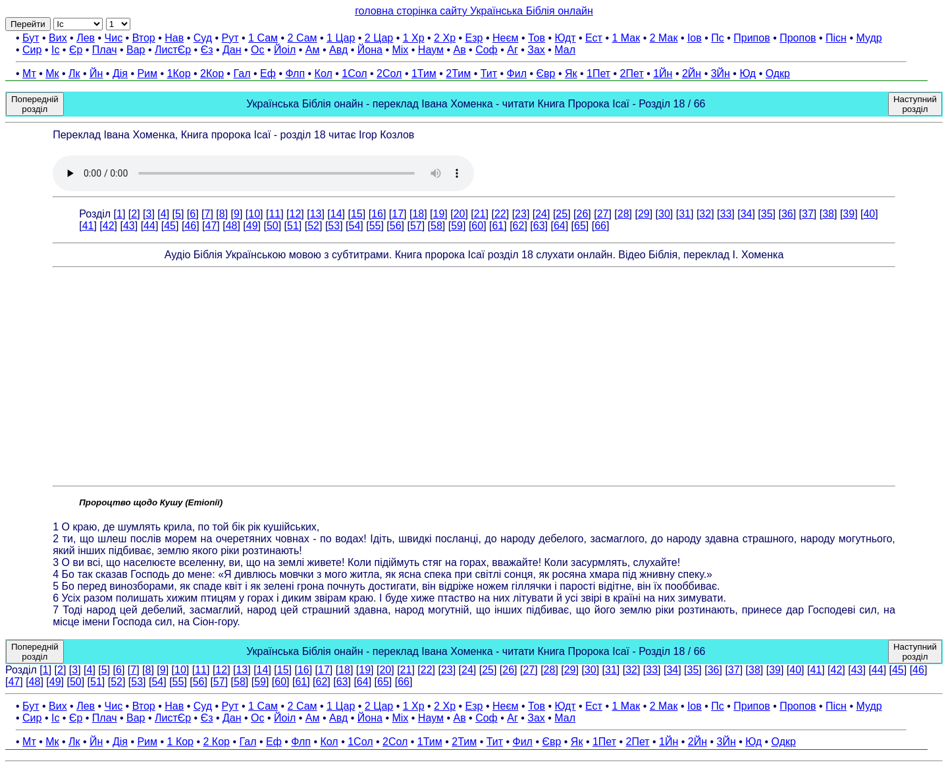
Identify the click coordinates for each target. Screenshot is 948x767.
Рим (147, 73)
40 (869, 213)
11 (274, 213)
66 (600, 225)
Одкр (778, 73)
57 (416, 225)
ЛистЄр (173, 49)
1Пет (598, 73)
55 (375, 225)
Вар (135, 49)
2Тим (458, 73)
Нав (174, 37)
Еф (268, 73)
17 (398, 213)
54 (354, 225)
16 (377, 213)
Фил (517, 73)
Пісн (836, 37)
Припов (751, 37)
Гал (242, 73)
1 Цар (341, 37)
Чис (114, 37)
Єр (75, 49)
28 (623, 213)
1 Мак (626, 37)
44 (149, 225)
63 (539, 225)
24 (541, 213)
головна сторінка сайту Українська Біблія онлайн (474, 10)
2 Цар (379, 37)
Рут (230, 37)
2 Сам (302, 37)
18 (418, 213)
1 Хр (414, 37)
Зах (536, 49)
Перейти (28, 24)
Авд (338, 49)
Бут (30, 37)
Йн (96, 73)
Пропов (797, 37)
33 (725, 213)
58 (436, 225)
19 (439, 213)
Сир (31, 49)
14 (336, 213)
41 (88, 225)
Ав (459, 49)
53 (334, 225)
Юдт (564, 37)
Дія (120, 73)
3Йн (720, 73)
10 (254, 213)
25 (561, 213)
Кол (323, 73)
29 (644, 213)
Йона (369, 49)
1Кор (179, 73)
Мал (564, 49)
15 (357, 213)
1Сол (354, 73)
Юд (747, 73)
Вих (58, 37)
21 (480, 213)
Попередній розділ (35, 104)
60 (477, 225)
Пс (717, 37)
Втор (143, 37)
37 (808, 213)
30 (664, 213)
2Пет (632, 73)
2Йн (691, 73)
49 (252, 225)
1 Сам (263, 37)
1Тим (423, 73)
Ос (257, 49)
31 (685, 213)
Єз (207, 49)
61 (498, 225)
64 (560, 225)
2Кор (212, 73)
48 (232, 225)
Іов (694, 37)
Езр (474, 37)
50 (272, 225)
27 (603, 213)
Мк (52, 73)
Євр (546, 73)
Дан (232, 49)
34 (746, 213)
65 (580, 225)
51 (293, 225)
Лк (74, 73)
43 (129, 225)
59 (457, 225)
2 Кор (216, 741)
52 (313, 225)
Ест (593, 37)
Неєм (505, 37)
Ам (312, 49)
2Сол (389, 73)
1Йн (662, 73)
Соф (486, 49)
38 (828, 213)
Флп (295, 73)
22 (500, 213)
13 (316, 213)
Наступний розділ (915, 104)
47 (211, 225)
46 (190, 225)
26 (583, 213)
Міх (400, 49)
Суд (203, 37)
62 (519, 225)
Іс (55, 49)
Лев (85, 37)
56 (396, 225)
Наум (431, 49)
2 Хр (445, 37)
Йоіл (285, 49)
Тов (536, 37)
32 (705, 213)
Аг (512, 49)
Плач (104, 49)
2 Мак (664, 37)
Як (571, 73)
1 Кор (180, 741)
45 (170, 225)
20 (459, 213)
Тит (489, 73)
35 (767, 213)
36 (787, 213)
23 (521, 213)
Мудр (869, 37)
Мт (29, 73)
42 (109, 225)
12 (296, 213)
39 (849, 213)
